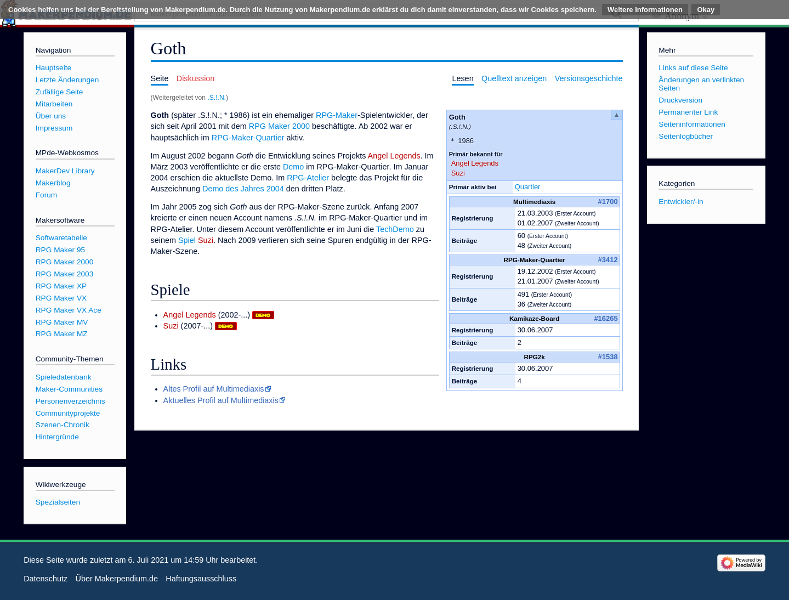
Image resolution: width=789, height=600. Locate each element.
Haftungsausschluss (201, 578)
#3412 (608, 260)
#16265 (605, 318)
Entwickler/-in (681, 201)
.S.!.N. (216, 97)
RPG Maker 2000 (279, 126)
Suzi (458, 173)
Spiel (187, 240)
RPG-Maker (336, 115)
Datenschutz (45, 578)
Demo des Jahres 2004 (243, 188)
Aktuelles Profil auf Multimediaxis (221, 400)
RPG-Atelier (308, 177)
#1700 (608, 201)
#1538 (608, 357)
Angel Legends (474, 163)
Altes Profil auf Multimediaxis (213, 388)
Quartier (528, 187)
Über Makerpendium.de (117, 578)
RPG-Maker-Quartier (248, 137)
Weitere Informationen (645, 9)
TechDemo (395, 229)
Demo (293, 166)
